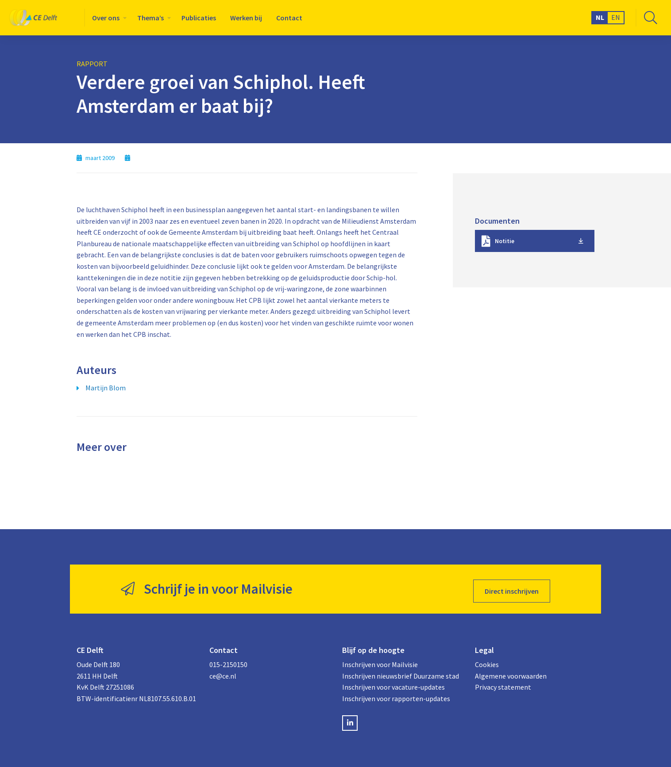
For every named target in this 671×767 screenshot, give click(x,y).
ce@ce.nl (222, 672)
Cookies (487, 660)
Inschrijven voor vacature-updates (393, 683)
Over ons (106, 17)
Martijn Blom (105, 387)
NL (600, 17)
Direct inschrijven (512, 587)
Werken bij (246, 17)
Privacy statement (503, 683)
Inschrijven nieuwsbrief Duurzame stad (400, 672)
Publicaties (198, 17)
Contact (289, 17)
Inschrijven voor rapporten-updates (396, 694)
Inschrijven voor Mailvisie (380, 660)
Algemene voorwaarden (511, 672)
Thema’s (150, 17)
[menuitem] (107, 17)
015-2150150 (228, 660)
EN (615, 17)
